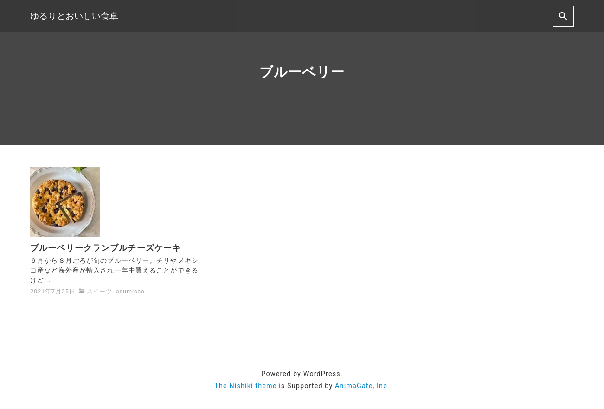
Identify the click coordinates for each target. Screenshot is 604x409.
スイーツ (99, 291)
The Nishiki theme (245, 386)
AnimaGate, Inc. (362, 386)
